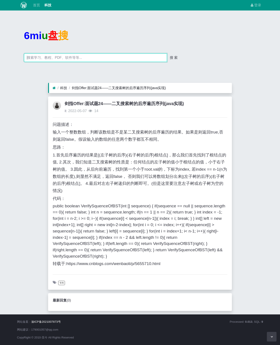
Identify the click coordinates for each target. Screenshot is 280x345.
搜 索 (174, 57)
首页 (36, 5)
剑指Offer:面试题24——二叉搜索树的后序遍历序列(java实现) (119, 88)
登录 (256, 5)
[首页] (54, 88)
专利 (62, 283)
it (65, 111)
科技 (47, 5)
